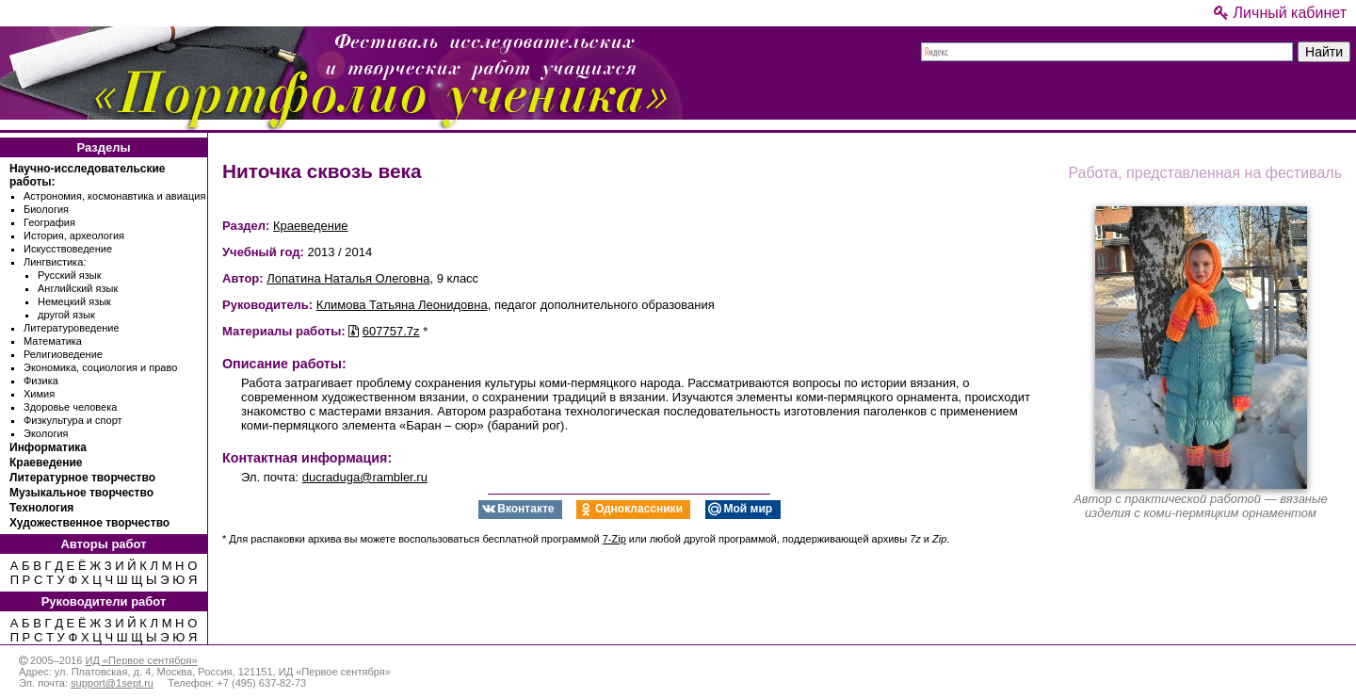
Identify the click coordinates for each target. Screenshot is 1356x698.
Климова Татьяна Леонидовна (402, 305)
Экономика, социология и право (100, 367)
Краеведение (45, 462)
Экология (46, 433)
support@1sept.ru (112, 683)
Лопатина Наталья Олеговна (347, 278)
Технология (41, 507)
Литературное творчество (82, 477)
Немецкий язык (74, 301)
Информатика (48, 447)
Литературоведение (72, 327)
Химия (39, 393)
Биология (46, 209)
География (49, 222)
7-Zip (614, 538)
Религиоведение (63, 354)
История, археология (74, 235)
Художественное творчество (89, 522)
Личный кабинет (1280, 13)
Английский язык (78, 288)
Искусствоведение (68, 248)
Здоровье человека (70, 407)
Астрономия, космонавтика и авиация (114, 196)
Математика (53, 341)
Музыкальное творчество (81, 492)
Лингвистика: (55, 262)
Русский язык (70, 275)
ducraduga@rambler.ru (365, 477)
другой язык (66, 314)
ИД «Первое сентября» (141, 660)
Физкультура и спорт (73, 420)
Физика (41, 380)
